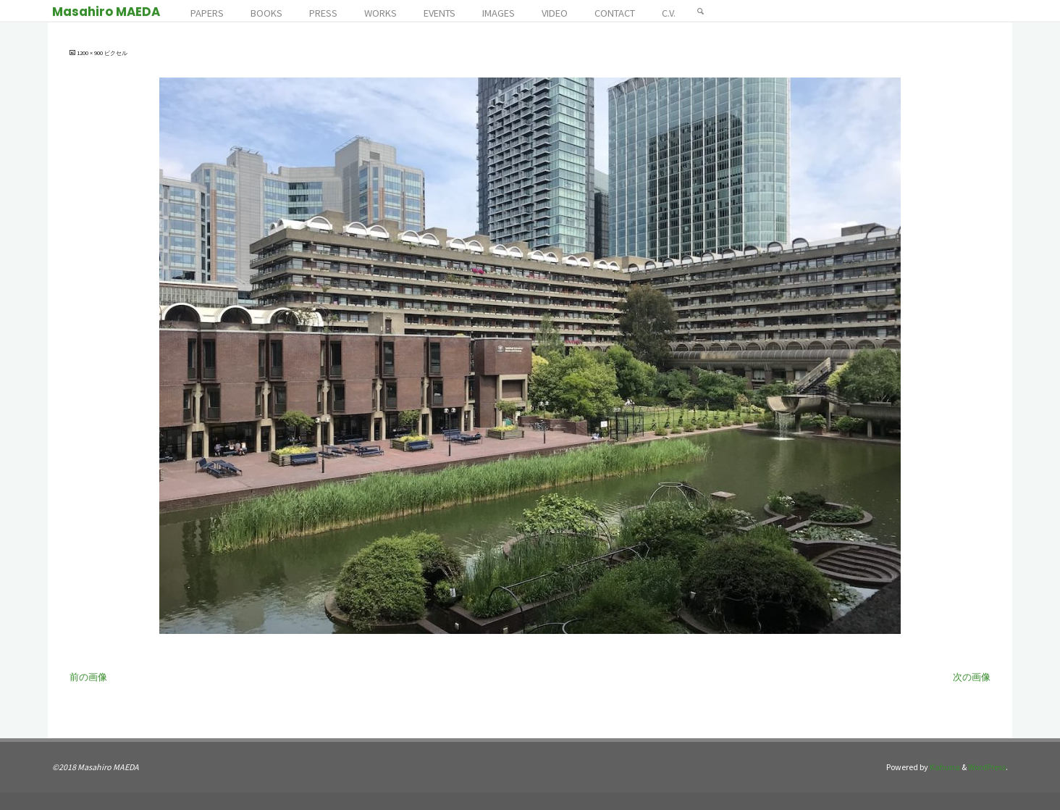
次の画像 (971, 677)
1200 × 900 (90, 53)
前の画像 (88, 677)
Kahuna (944, 766)
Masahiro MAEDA (106, 11)
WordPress (987, 766)
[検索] (701, 11)
